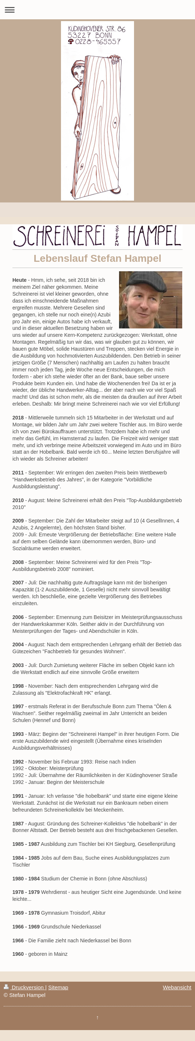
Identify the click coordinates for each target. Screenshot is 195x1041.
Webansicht (177, 987)
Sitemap (58, 987)
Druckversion (24, 987)
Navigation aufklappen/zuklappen (97, 9)
